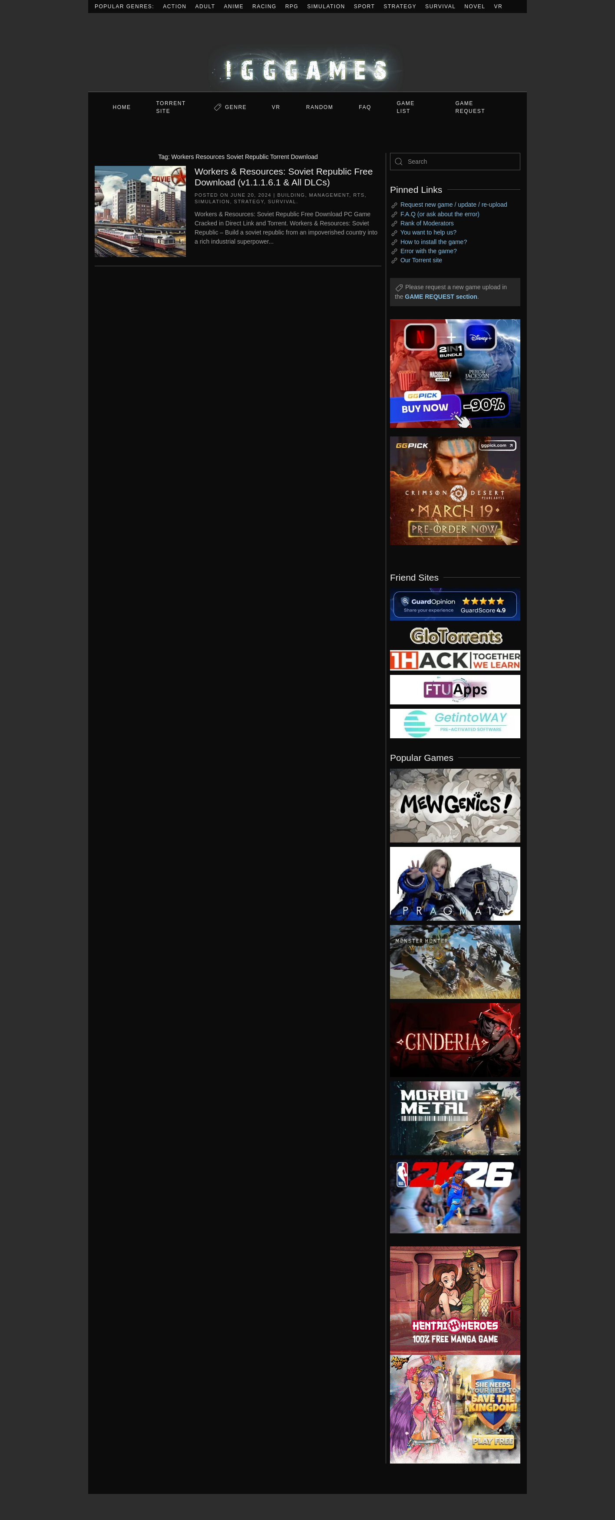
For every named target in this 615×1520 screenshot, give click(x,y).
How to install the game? (433, 241)
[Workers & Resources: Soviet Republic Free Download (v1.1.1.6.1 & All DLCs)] (140, 210)
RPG (292, 6)
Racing (264, 6)
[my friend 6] (455, 689)
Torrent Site (171, 107)
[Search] (455, 161)
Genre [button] (236, 107)
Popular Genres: (124, 6)
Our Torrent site (421, 260)
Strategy (400, 6)
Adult (205, 6)
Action (174, 6)
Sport (364, 6)
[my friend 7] (455, 723)
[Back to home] (307, 52)
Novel (474, 6)
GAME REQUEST (471, 107)
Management (329, 195)
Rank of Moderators (427, 223)
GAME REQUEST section (441, 296)
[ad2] (450, 1300)
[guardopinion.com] (455, 603)
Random (319, 107)
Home (122, 107)
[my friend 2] (455, 634)
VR (498, 6)
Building (291, 195)
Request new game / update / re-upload (453, 204)
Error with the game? (428, 251)
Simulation (326, 6)
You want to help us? (428, 232)
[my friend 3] (455, 659)
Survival (440, 6)
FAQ (365, 107)
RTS (358, 195)
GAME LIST (406, 107)
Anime (234, 6)
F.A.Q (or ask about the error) (439, 214)
